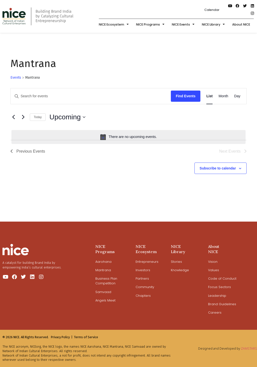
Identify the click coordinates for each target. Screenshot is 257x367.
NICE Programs (150, 25)
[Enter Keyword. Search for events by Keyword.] (91, 96)
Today (38, 117)
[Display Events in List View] (209, 96)
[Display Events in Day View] (237, 96)
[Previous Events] (13, 117)
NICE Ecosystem (114, 25)
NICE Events (183, 25)
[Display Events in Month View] (223, 96)
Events (15, 77)
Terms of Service (86, 337)
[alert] (128, 137)
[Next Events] (23, 117)
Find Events (185, 96)
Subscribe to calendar (218, 168)
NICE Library (213, 25)
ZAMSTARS (249, 348)
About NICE (241, 24)
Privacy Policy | (62, 337)
